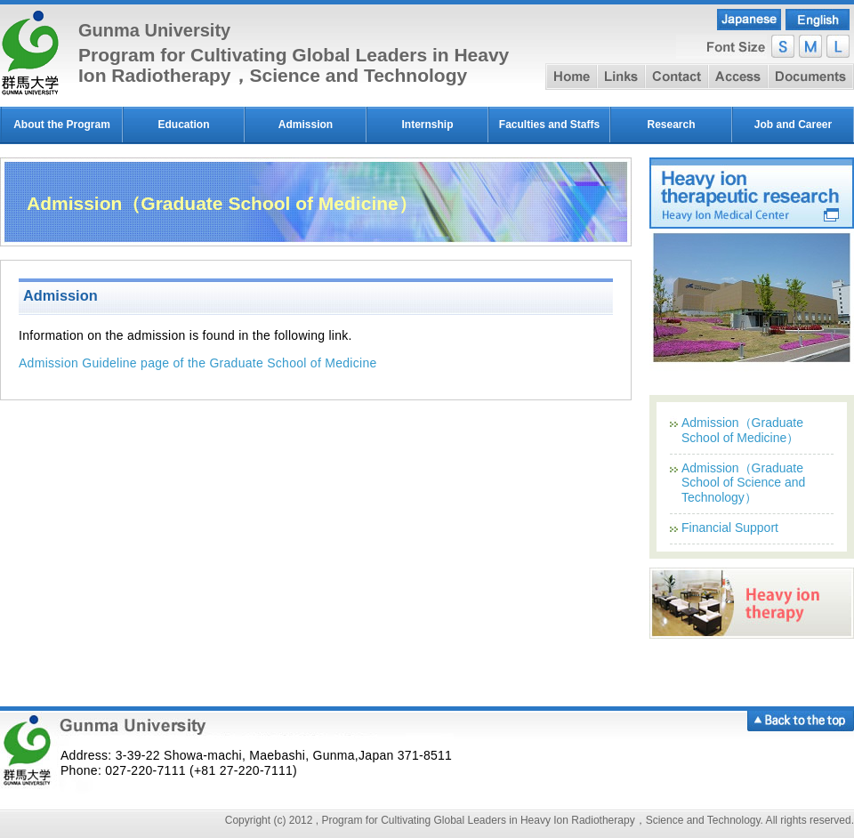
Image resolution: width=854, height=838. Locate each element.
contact (676, 76)
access (738, 76)
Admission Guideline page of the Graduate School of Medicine (198, 363)
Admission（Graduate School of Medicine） (742, 430)
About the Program (61, 124)
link (621, 76)
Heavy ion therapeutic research (751, 193)
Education (183, 124)
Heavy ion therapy (751, 603)
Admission (305, 124)
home (571, 76)
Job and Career (793, 124)
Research (671, 124)
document (811, 76)
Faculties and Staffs (549, 124)
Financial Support (729, 527)
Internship (427, 124)
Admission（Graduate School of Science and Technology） (743, 483)
